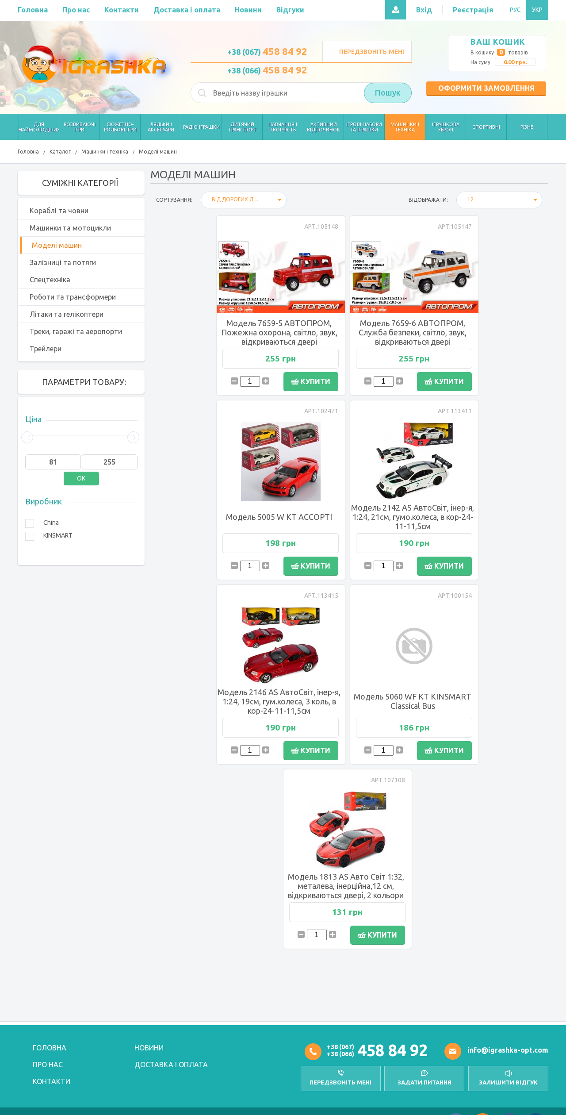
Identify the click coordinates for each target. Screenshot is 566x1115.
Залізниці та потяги (63, 262)
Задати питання (424, 1082)
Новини (149, 1048)
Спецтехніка (50, 280)
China (51, 522)
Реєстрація (473, 10)
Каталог (60, 151)
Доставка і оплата (171, 1065)
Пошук (388, 92)
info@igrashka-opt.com (507, 1050)
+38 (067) (267, 51)
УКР (537, 9)
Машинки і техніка (104, 151)
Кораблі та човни (59, 211)
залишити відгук (508, 1082)
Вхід (424, 10)
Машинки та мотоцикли (70, 228)
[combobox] (244, 200)
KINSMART (58, 535)
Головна (28, 151)
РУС (515, 9)
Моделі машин (158, 151)
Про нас (48, 1065)
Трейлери (45, 349)
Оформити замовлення (486, 88)
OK (81, 478)
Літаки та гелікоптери (66, 314)
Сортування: (174, 200)
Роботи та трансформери (73, 297)
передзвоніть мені (340, 1082)
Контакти (51, 1081)
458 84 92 (393, 1050)
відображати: (428, 200)
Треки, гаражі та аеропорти (76, 331)
